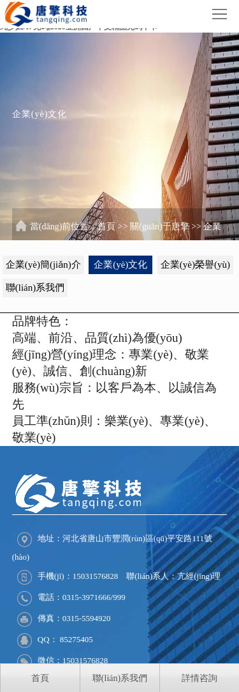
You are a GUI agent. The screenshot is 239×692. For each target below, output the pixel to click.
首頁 (106, 226)
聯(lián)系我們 (35, 287)
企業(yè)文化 (120, 264)
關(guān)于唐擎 (159, 226)
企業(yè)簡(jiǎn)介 (43, 264)
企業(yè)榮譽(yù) (195, 264)
